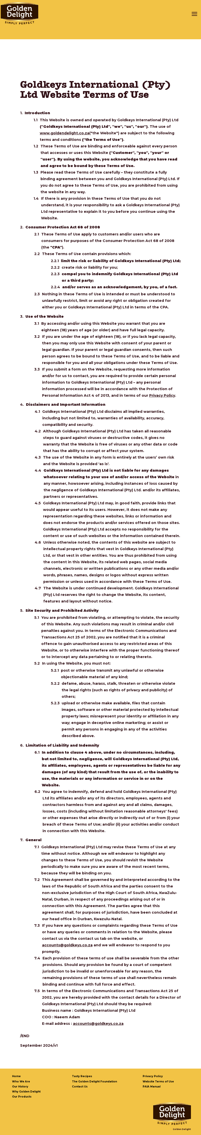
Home (16, 1076)
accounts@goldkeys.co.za (67, 945)
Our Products (21, 1096)
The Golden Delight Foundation (94, 1081)
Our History (20, 1086)
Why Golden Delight (26, 1091)
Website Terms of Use (158, 1081)
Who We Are (21, 1081)
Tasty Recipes (82, 1076)
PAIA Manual (151, 1086)
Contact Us (80, 1086)
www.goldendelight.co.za (64, 133)
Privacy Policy (162, 395)
